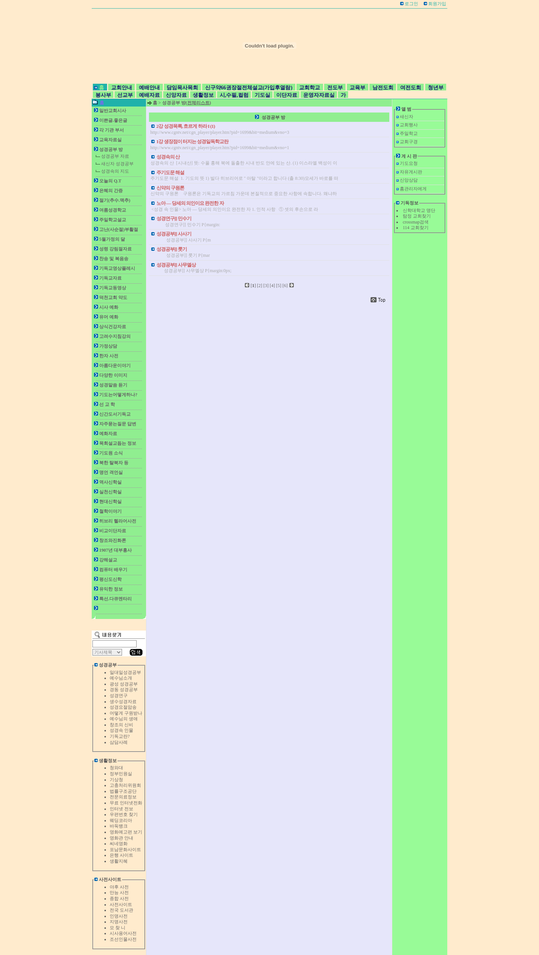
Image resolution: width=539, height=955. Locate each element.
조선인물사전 (123, 939)
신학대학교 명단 (419, 210)
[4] (272, 285)
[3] (266, 285)
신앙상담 (409, 180)
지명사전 (119, 921)
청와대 (116, 767)
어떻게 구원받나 (126, 713)
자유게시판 (411, 172)
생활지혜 (119, 861)
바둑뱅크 (119, 826)
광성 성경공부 (124, 684)
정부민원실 (121, 773)
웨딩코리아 (121, 820)
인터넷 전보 (121, 808)
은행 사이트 (121, 855)
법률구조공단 (123, 791)
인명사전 (119, 916)
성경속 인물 (121, 730)
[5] (278, 285)
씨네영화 (119, 843)
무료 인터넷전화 (126, 802)
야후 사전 (119, 887)
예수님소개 (121, 678)
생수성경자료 (123, 701)
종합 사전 (119, 898)
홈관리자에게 (413, 188)
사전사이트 (121, 904)
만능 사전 (119, 892)
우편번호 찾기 (124, 814)
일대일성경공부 (125, 672)
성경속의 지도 (115, 171)
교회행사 (409, 124)
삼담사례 (119, 742)
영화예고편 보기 (126, 832)
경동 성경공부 (124, 689)
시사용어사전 (123, 933)
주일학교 (409, 133)
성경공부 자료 (115, 156)
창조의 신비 (121, 724)
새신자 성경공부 (117, 163)
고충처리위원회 (125, 785)
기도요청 (409, 163)
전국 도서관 (121, 910)
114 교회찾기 (416, 227)
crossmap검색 (416, 222)
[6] (285, 285)
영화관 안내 (121, 838)
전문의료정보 (123, 797)
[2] (259, 285)
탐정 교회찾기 (417, 216)
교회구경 (409, 141)
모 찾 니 (117, 927)
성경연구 (119, 695)
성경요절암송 (123, 707)
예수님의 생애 (124, 718)
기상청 (116, 779)
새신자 (406, 116)
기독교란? (120, 736)
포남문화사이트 (125, 849)
